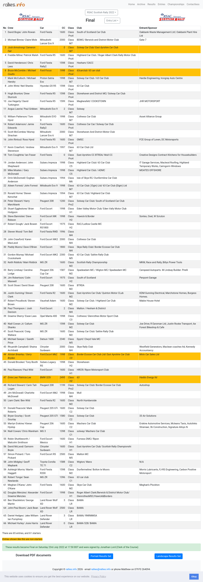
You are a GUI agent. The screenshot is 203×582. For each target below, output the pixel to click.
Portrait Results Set (101, 556)
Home (131, 4)
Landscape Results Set (168, 556)
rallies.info (71, 569)
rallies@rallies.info (101, 569)
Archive (141, 4)
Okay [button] (194, 576)
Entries (161, 4)
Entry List (111, 20)
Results (151, 4)
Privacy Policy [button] (98, 576)
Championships (176, 4)
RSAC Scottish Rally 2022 (100, 12)
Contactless (193, 4)
